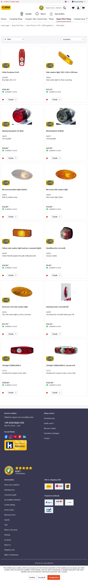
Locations (7, 540)
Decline (32, 577)
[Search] (64, 7)
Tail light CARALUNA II (11, 365)
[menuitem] (56, 7)
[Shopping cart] (83, 7)
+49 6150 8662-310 (14, 422)
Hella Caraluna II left (10, 72)
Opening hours (9, 490)
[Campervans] (79, 19)
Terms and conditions (11, 485)
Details (12, 99)
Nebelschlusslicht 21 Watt (12, 131)
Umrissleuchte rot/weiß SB (57, 307)
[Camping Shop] (15, 19)
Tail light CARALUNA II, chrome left (60, 365)
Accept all (41, 577)
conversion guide (10, 495)
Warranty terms (9, 515)
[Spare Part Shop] (63, 19)
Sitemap (7, 535)
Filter (8, 39)
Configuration (54, 577)
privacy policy (9, 510)
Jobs (6, 525)
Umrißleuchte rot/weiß (55, 248)
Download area (49, 418)
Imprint (7, 520)
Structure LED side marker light (15, 307)
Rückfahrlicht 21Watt (55, 131)
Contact (6, 2)
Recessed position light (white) (14, 189)
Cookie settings (9, 505)
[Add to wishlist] (3, 99)
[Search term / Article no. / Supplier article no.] (56, 7)
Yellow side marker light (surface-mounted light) (21, 248)
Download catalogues (51, 433)
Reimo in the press (10, 530)
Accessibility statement (12, 500)
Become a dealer (50, 428)
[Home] (4, 19)
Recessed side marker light (57, 189)
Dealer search (49, 423)
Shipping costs (9, 550)
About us (7, 545)
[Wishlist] (73, 7)
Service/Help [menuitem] (78, 2)
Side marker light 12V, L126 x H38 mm (61, 72)
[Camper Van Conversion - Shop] (39, 19)
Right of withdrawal (11, 555)
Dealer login (15, 2)
